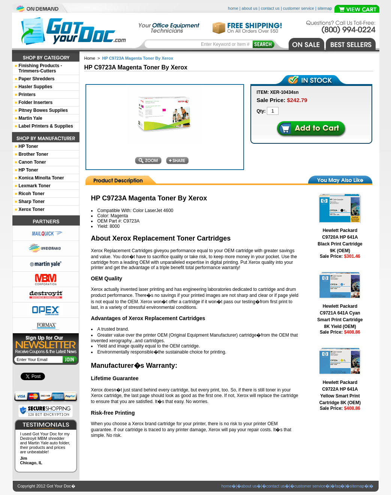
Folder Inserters (36, 102)
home (233, 8)
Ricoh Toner (32, 193)
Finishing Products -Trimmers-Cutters (40, 68)
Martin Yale (30, 118)
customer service (298, 8)
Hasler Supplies (35, 86)
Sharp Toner (32, 201)
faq (337, 486)
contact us (270, 8)
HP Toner (28, 146)
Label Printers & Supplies (46, 126)
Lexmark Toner (35, 185)
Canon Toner (32, 162)
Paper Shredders (37, 78)
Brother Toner (33, 154)
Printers (27, 94)
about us (250, 8)
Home (89, 58)
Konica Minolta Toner (41, 178)
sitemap (325, 8)
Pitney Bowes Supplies (43, 110)
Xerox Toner (32, 209)
